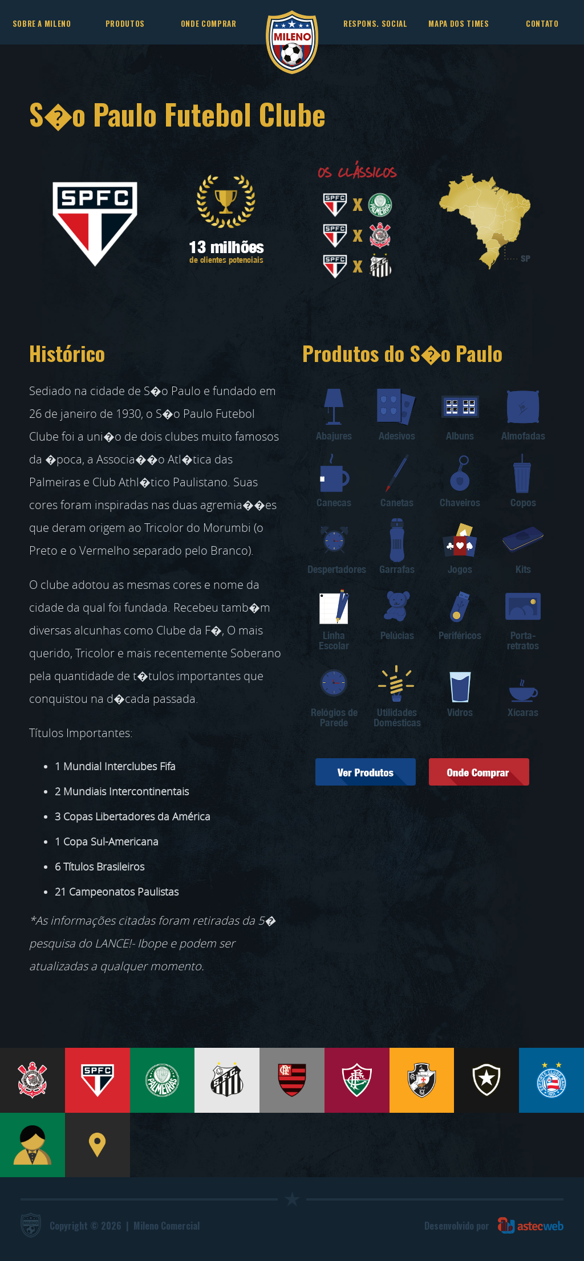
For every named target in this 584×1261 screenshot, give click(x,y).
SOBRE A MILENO (42, 23)
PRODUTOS (125, 23)
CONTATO (542, 23)
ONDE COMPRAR (209, 23)
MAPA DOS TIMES (458, 23)
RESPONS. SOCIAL (375, 23)
